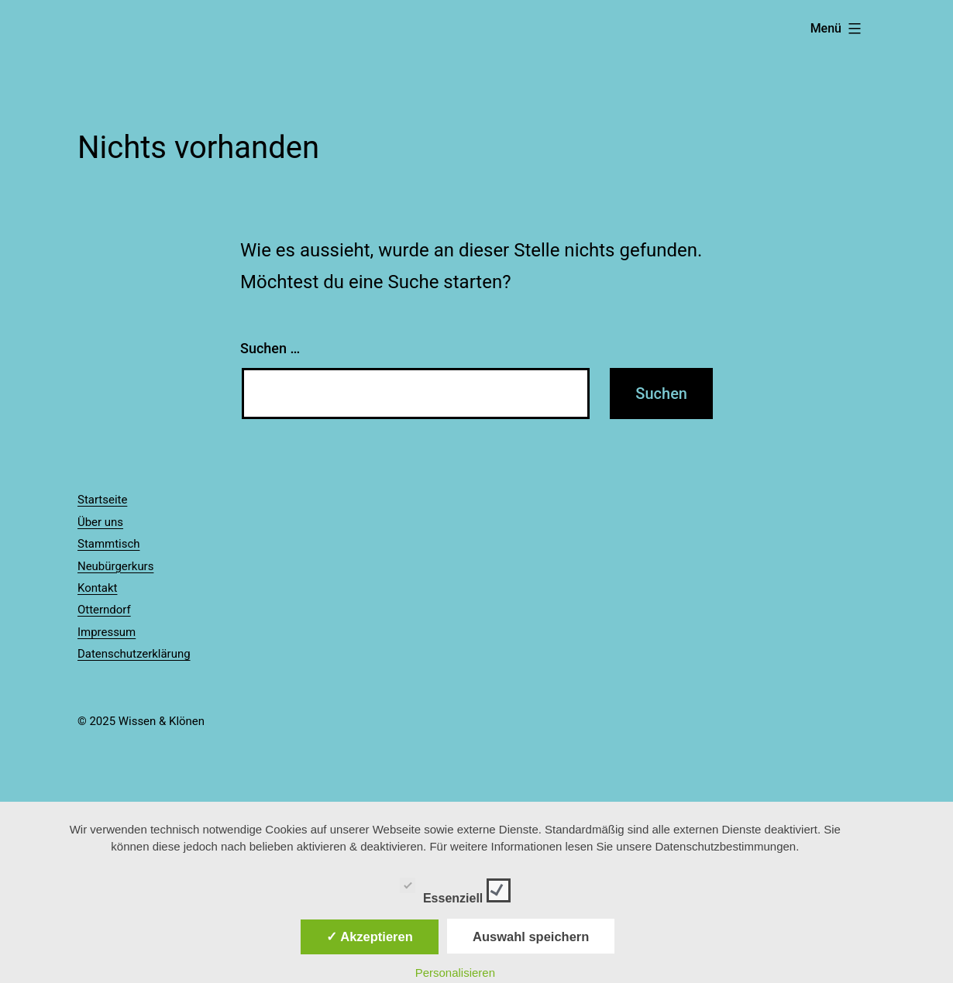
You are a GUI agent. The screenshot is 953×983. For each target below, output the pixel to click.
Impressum (106, 632)
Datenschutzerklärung (134, 654)
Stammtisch (108, 544)
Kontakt (97, 588)
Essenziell (455, 888)
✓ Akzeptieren (369, 936)
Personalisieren (455, 972)
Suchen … (270, 348)
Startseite (102, 500)
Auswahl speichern (531, 936)
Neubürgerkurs (115, 566)
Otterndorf (104, 610)
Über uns (100, 522)
